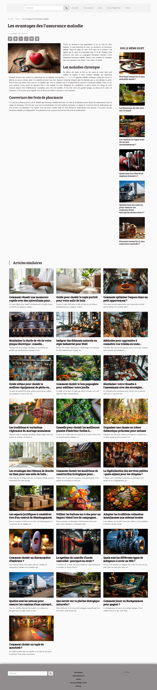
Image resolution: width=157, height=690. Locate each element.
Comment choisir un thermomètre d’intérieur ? (30, 559)
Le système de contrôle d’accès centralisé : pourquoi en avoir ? (75, 559)
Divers (127, 7)
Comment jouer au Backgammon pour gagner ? (123, 602)
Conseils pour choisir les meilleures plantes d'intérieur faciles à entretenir (77, 431)
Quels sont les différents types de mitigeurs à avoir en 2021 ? (123, 559)
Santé (100, 7)
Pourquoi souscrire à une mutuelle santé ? (132, 77)
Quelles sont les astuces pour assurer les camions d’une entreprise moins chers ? (131, 208)
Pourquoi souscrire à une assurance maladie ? (132, 242)
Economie (75, 7)
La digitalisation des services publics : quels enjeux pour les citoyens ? (125, 472)
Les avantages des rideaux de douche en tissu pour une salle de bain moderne (31, 474)
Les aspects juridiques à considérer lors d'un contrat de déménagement (30, 515)
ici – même (69, 77)
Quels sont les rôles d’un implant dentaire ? (131, 174)
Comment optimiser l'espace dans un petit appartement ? (125, 298)
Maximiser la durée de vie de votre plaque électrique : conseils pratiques (30, 344)
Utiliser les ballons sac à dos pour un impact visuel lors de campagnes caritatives (78, 517)
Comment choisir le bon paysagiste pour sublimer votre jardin (77, 385)
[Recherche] (43, 8)
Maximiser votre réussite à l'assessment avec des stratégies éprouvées (122, 387)
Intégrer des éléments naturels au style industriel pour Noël (76, 342)
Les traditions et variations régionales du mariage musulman (29, 429)
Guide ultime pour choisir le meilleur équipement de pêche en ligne (29, 387)
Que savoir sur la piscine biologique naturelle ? (78, 602)
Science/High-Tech (113, 7)
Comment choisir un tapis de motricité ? (26, 646)
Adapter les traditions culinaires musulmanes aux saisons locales (123, 515)
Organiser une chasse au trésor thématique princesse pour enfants (124, 429)
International (88, 7)
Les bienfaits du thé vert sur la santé (131, 109)
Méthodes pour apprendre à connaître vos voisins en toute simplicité (121, 344)
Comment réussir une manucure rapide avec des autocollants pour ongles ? (29, 300)
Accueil (10, 19)
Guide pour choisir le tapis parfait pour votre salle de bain (77, 298)
